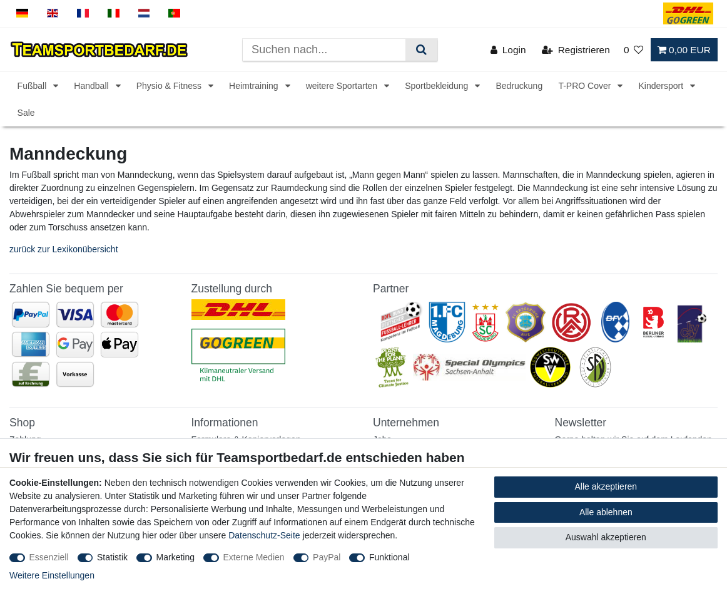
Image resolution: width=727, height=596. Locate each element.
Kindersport (661, 86)
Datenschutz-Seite (264, 535)
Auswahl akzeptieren (606, 537)
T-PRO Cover (585, 86)
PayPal (326, 557)
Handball (92, 86)
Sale (26, 113)
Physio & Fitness (170, 86)
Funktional (389, 557)
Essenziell (49, 557)
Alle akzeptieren (606, 486)
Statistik (112, 557)
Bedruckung (519, 86)
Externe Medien (254, 557)
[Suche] (421, 50)
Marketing (175, 557)
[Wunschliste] (634, 49)
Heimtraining (254, 86)
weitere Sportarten (343, 86)
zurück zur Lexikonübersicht (63, 249)
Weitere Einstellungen (51, 575)
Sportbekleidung (437, 86)
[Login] (508, 49)
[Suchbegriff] (324, 50)
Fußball (33, 86)
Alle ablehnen (606, 512)
